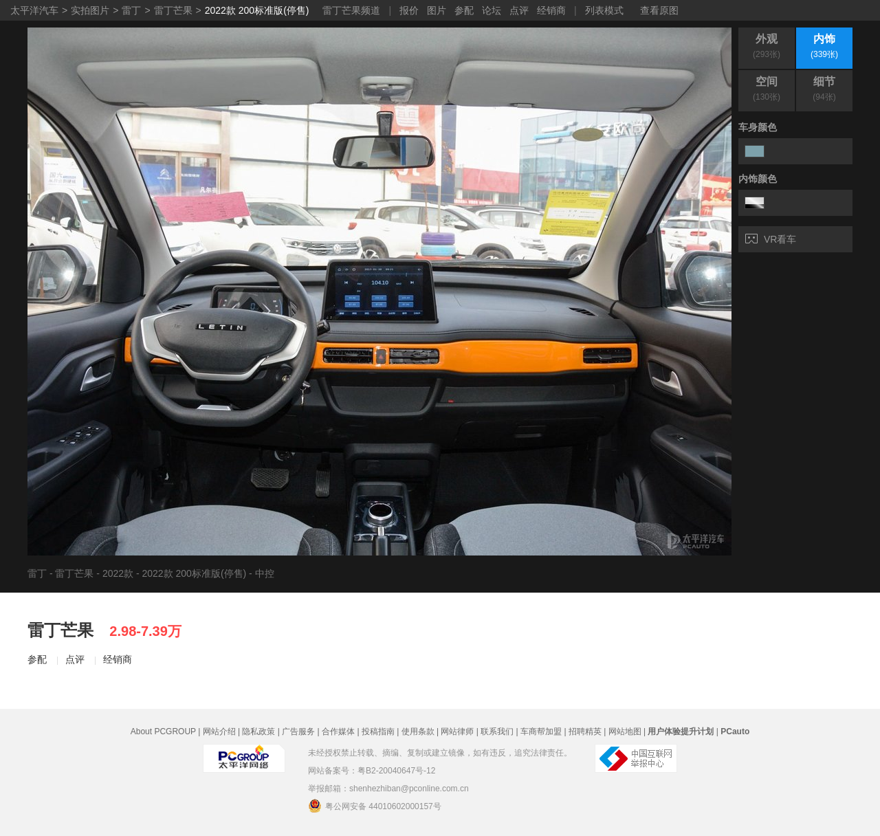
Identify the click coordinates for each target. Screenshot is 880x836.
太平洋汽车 (34, 10)
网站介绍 (219, 731)
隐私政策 (258, 731)
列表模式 (604, 10)
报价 (409, 10)
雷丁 (131, 10)
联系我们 (497, 731)
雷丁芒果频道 (351, 10)
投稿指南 (378, 731)
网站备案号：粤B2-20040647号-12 (371, 771)
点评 (519, 10)
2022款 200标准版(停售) (257, 10)
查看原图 (659, 10)
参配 (464, 10)
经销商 (551, 10)
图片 (436, 10)
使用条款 (418, 731)
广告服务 (298, 731)
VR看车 (770, 239)
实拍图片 (90, 10)
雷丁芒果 (173, 10)
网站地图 (624, 731)
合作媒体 (338, 731)
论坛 (491, 10)
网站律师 (457, 731)
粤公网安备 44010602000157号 (374, 806)
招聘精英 (585, 731)
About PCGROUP (163, 731)
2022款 (117, 573)
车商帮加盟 (541, 731)
